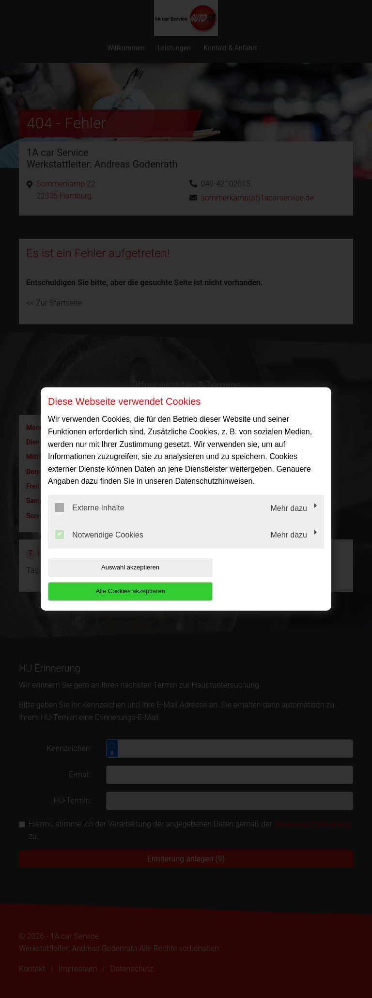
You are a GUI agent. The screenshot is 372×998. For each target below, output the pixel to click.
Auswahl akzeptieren (110, 579)
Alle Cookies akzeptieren (261, 579)
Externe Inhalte (89, 519)
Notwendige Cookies (99, 546)
